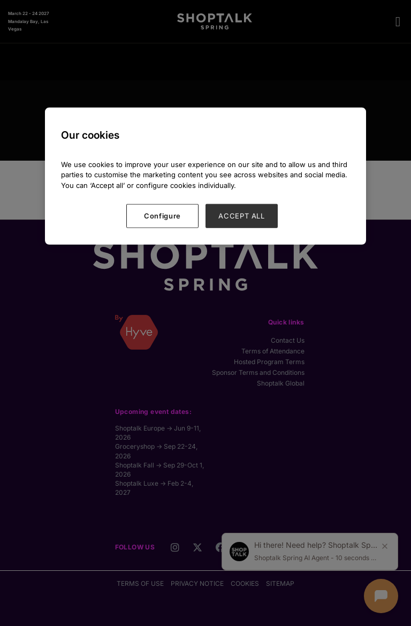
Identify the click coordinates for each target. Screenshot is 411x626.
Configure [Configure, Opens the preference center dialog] (162, 216)
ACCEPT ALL (241, 216)
